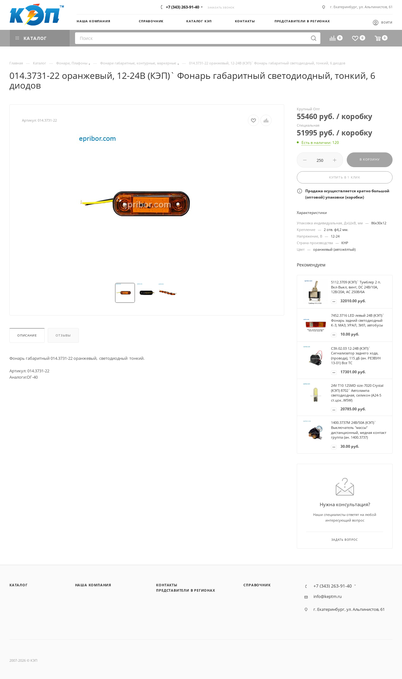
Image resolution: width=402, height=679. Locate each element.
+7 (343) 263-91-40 (182, 7)
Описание (27, 335)
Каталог (18, 585)
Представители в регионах (185, 590)
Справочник (256, 585)
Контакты (166, 585)
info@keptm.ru (327, 596)
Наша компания (93, 585)
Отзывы (63, 335)
